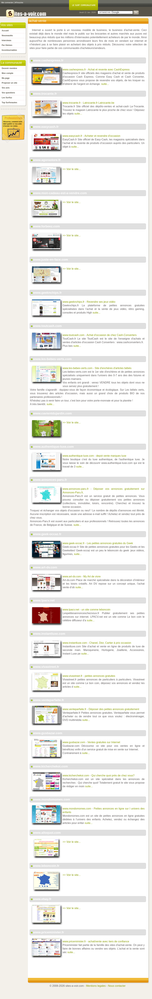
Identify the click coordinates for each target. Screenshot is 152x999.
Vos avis (6, 88)
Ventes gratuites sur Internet (104, 742)
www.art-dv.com (45, 567)
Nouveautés (7, 35)
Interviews (6, 40)
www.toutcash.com (47, 326)
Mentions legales (96, 985)
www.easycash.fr (46, 126)
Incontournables (9, 50)
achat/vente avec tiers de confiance (108, 941)
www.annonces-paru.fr (50, 479)
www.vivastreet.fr (46, 666)
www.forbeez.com (46, 226)
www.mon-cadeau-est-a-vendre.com (60, 193)
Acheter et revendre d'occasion (102, 135)
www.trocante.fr (45, 93)
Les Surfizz (7, 97)
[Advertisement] (88, 969)
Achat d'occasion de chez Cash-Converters (111, 335)
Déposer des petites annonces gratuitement (114, 709)
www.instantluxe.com (49, 633)
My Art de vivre (92, 576)
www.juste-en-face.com (50, 259)
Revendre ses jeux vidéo (101, 301)
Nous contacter (117, 985)
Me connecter (7, 2)
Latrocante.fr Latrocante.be (98, 102)
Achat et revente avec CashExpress (108, 69)
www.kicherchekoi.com (50, 766)
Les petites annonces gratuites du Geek (110, 543)
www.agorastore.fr (47, 160)
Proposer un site (9, 83)
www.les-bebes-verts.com (52, 359)
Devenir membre (9, 68)
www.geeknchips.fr (47, 292)
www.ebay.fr (42, 899)
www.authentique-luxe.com (53, 446)
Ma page (6, 78)
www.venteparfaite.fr (48, 700)
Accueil (5, 30)
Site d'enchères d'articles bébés (113, 368)
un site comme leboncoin (95, 609)
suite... (105, 84)
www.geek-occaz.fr (47, 534)
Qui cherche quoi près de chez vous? (113, 775)
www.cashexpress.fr (48, 60)
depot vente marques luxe (111, 455)
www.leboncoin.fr (46, 865)
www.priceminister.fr (48, 932)
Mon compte (7, 73)
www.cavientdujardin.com (52, 413)
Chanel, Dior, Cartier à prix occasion (110, 642)
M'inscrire (19, 2)
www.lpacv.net (44, 600)
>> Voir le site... (72, 169)
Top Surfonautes (9, 102)
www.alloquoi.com (47, 832)
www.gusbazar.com (47, 733)
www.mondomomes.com (51, 799)
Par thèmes (7, 45)
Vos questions (8, 93)
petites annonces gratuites (100, 676)
